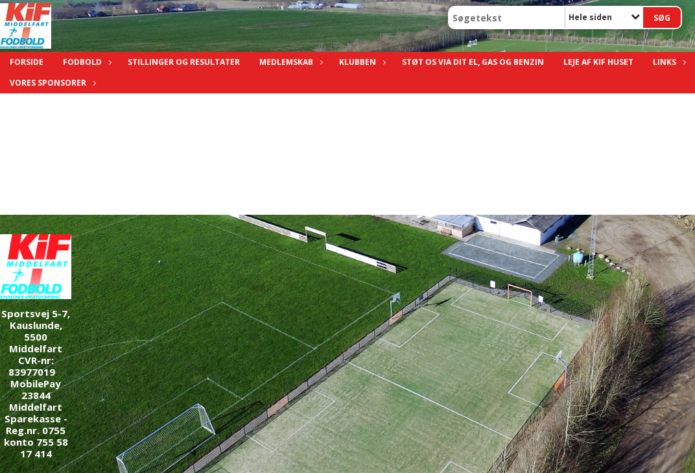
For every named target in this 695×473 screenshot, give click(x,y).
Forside (26, 61)
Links (668, 61)
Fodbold (85, 61)
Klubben (361, 61)
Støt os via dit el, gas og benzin (473, 61)
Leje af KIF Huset (598, 61)
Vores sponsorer (51, 82)
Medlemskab (289, 61)
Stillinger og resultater (184, 61)
